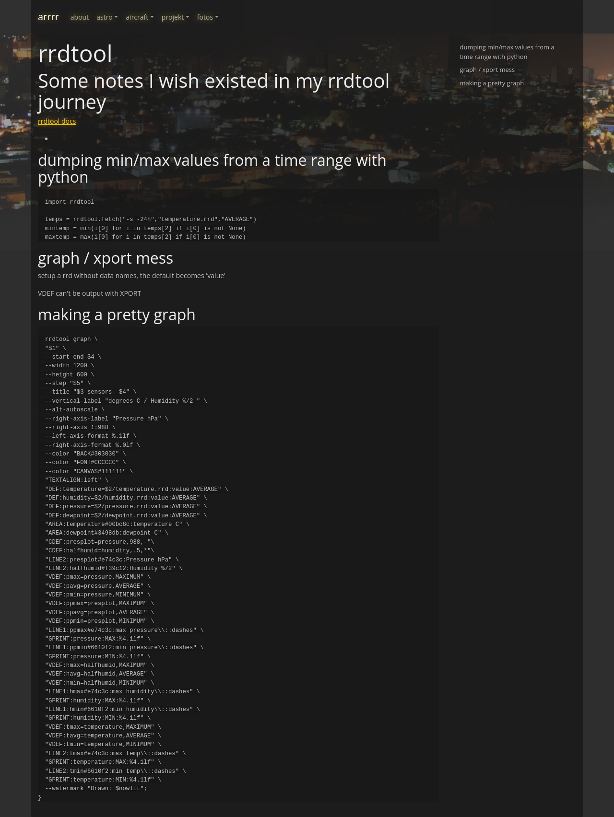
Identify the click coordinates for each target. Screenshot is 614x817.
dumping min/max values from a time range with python (507, 52)
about (80, 17)
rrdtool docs (57, 121)
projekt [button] (173, 17)
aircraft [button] (137, 17)
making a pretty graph (492, 83)
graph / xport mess (487, 69)
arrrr (48, 16)
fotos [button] (205, 17)
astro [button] (104, 17)
